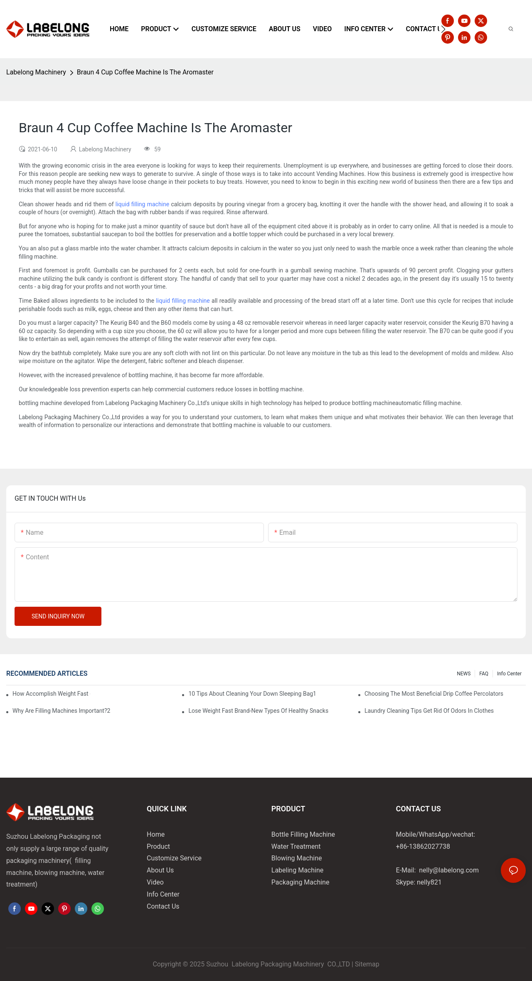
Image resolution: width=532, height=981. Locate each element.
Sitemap (367, 964)
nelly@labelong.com (449, 870)
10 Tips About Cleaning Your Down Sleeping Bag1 (252, 693)
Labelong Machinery (36, 72)
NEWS (463, 674)
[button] (443, 29)
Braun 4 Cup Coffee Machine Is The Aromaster (145, 72)
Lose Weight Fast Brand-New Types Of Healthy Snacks (258, 710)
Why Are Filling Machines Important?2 (61, 710)
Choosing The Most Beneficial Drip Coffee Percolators (434, 693)
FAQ (483, 674)
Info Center (509, 674)
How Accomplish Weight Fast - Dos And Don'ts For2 (51, 693)
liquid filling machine (142, 204)
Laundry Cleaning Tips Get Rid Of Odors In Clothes (429, 710)
